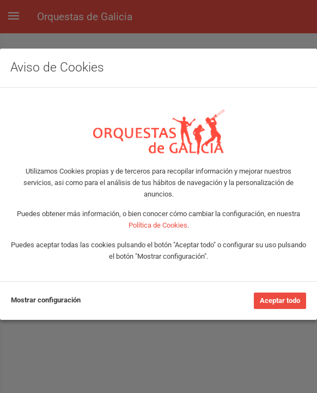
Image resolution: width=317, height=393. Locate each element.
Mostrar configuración (46, 300)
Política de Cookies (158, 225)
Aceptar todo (280, 300)
